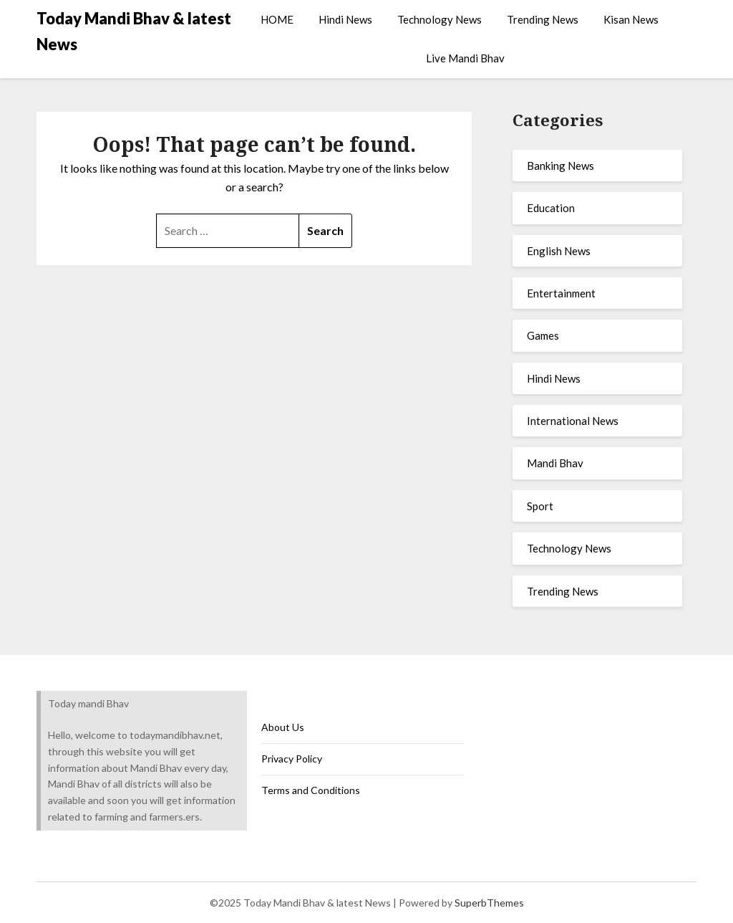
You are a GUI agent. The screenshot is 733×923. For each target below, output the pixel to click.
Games (543, 335)
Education (551, 207)
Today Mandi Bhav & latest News (134, 31)
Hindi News (345, 19)
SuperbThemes (489, 902)
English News (559, 250)
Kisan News (631, 19)
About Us (282, 727)
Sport (540, 505)
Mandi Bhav (555, 462)
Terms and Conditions (310, 790)
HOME (277, 19)
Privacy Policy (291, 758)
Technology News (439, 19)
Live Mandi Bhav (465, 58)
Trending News (542, 19)
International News (572, 420)
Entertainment (561, 293)
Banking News (560, 165)
